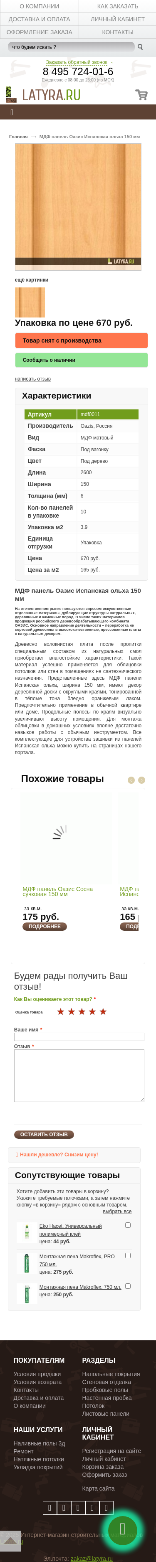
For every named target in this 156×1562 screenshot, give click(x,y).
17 (72, 1011)
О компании (30, 1405)
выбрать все (117, 1211)
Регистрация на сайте (111, 1451)
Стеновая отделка (106, 1382)
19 (92, 1011)
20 (103, 1011)
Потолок (93, 1405)
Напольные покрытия (111, 1374)
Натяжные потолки (39, 1459)
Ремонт (24, 1451)
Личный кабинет (104, 1458)
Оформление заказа (39, 32)
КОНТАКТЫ (118, 32)
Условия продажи (37, 1374)
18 (82, 1011)
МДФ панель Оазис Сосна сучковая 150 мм (57, 891)
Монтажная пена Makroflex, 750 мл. (80, 1287)
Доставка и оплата (39, 1397)
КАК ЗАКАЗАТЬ (118, 6)
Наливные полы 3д (39, 1443)
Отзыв (22, 1046)
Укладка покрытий (38, 1467)
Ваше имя (26, 1030)
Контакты (26, 1390)
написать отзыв (33, 379)
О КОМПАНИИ (39, 6)
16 (61, 1011)
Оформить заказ (104, 1474)
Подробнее (45, 927)
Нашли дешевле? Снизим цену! (59, 1155)
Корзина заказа (103, 1466)
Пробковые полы (105, 1390)
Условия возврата (38, 1382)
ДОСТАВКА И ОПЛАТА (39, 19)
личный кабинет (118, 19)
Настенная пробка (107, 1397)
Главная (18, 136)
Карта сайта (98, 1488)
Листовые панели (106, 1413)
